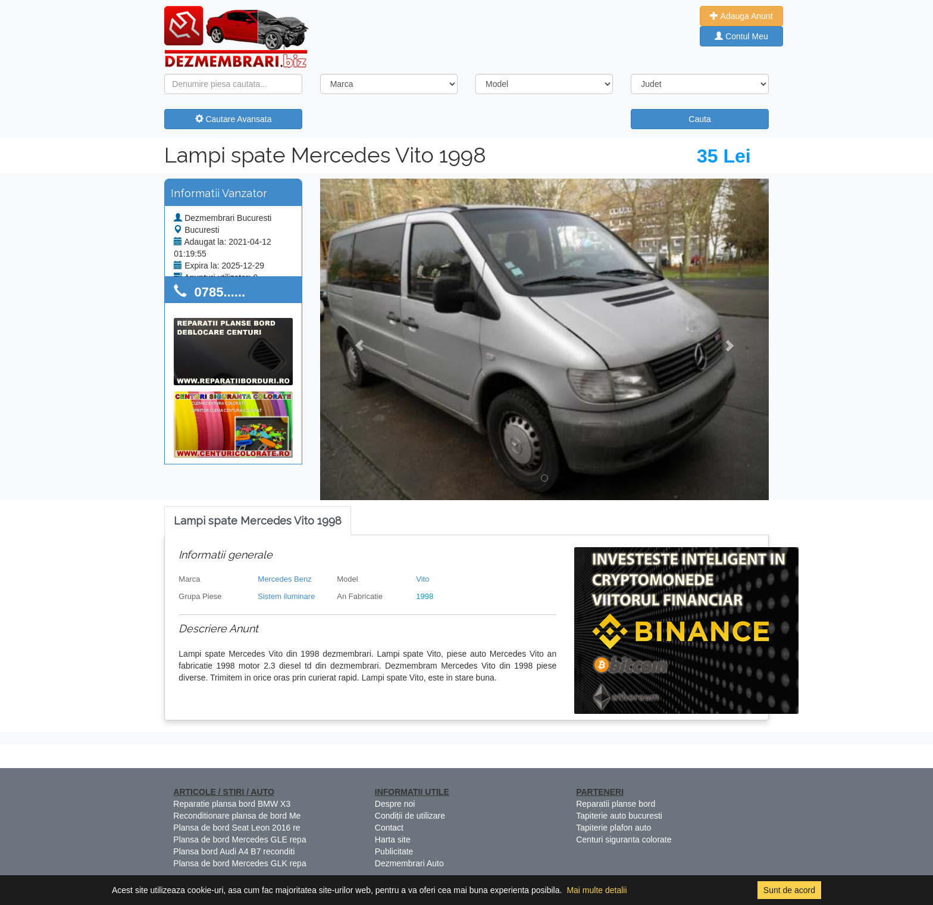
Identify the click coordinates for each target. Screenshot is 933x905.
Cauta (699, 119)
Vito (422, 579)
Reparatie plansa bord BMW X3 (231, 804)
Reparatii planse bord (615, 804)
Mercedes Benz (284, 579)
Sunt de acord (789, 890)
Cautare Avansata (233, 119)
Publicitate (394, 851)
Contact (389, 827)
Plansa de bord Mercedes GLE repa (239, 839)
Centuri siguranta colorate (623, 839)
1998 (424, 596)
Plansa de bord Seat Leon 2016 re (236, 827)
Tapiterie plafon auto (613, 827)
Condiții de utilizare (410, 815)
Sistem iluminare (286, 596)
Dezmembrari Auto (409, 863)
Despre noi (395, 804)
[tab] (257, 521)
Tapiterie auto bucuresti (619, 815)
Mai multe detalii (596, 890)
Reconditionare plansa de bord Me (236, 815)
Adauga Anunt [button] (741, 16)
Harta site (393, 839)
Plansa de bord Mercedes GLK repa (239, 863)
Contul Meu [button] (741, 36)
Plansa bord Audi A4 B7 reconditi (234, 851)
